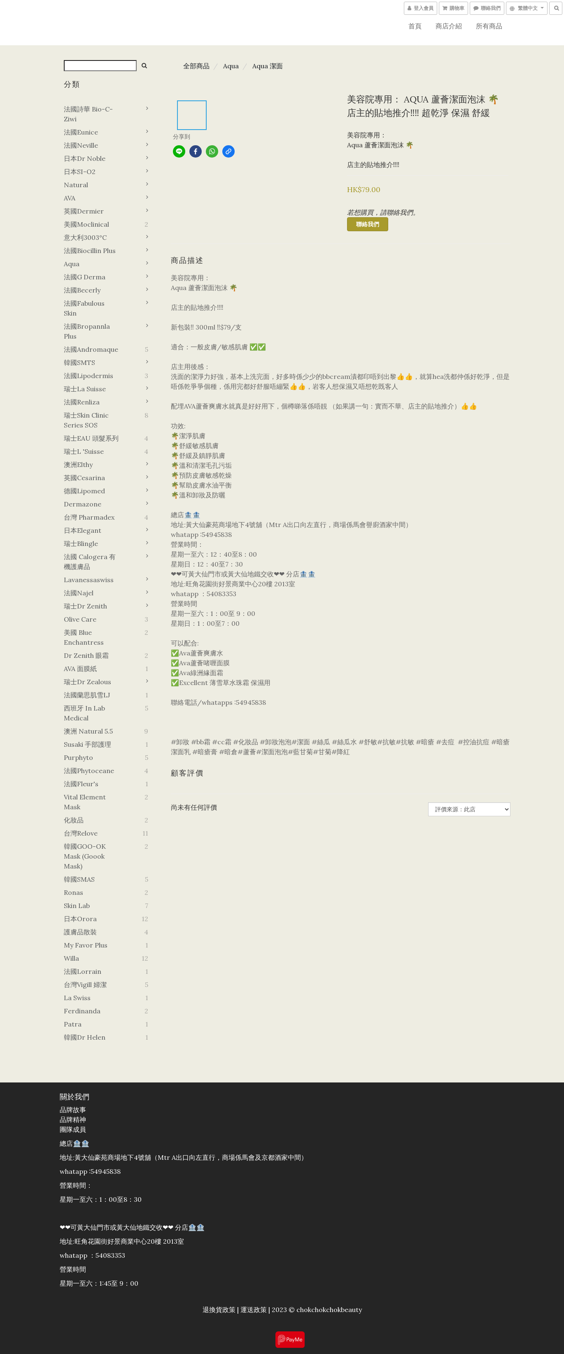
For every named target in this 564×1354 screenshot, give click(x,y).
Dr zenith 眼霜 (86, 655)
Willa (71, 958)
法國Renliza (82, 402)
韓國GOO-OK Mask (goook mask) (85, 856)
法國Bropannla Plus (87, 331)
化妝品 (74, 820)
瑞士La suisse (85, 389)
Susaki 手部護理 (87, 744)
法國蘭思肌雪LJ (87, 695)
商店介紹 (449, 26)
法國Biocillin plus (90, 250)
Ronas (73, 892)
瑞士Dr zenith (85, 606)
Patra (73, 1024)
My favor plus (85, 945)
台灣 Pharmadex (89, 517)
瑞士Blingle (81, 543)
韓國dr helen (84, 1037)
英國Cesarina (84, 478)
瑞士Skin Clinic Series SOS (86, 420)
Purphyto (78, 757)
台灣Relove (81, 833)
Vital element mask (85, 802)
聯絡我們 (367, 224)
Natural (76, 185)
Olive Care (80, 619)
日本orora (80, 919)
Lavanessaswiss (89, 580)
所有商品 (489, 26)
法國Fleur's (81, 784)
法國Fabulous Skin (84, 308)
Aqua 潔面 (267, 66)
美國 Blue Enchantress (84, 637)
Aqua (71, 264)
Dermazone (82, 504)
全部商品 (196, 66)
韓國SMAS (79, 879)
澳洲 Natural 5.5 (88, 731)
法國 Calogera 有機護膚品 (90, 562)
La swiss (77, 998)
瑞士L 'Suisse (84, 451)
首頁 (415, 26)
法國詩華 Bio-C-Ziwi (88, 114)
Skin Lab (77, 905)
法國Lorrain (82, 971)
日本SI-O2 (80, 171)
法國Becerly (82, 290)
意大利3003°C (85, 237)
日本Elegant (82, 530)
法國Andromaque (91, 349)
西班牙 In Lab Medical (84, 713)
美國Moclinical (86, 224)
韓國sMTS (79, 362)
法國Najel (78, 593)
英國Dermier (84, 211)
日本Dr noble (84, 158)
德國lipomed (84, 491)
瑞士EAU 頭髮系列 (91, 438)
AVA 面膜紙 (80, 668)
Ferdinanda (82, 1011)
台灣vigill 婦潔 (85, 984)
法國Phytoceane (89, 770)
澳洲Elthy (78, 464)
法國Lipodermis (88, 376)
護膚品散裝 (80, 932)
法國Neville (81, 145)
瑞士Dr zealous (87, 682)
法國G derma (84, 277)
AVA (69, 198)
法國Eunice (81, 132)
